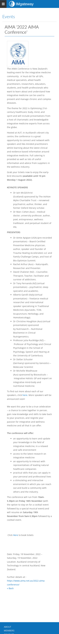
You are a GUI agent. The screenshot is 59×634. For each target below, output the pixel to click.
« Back (10, 588)
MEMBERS (9, 630)
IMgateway (25, 4)
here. (26, 395)
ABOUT (7, 626)
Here (15, 535)
